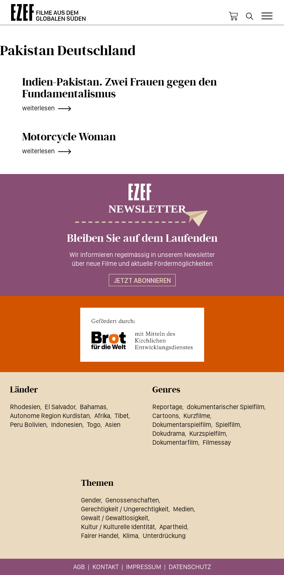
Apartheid (173, 527)
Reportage (167, 407)
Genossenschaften (132, 500)
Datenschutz (190, 567)
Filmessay (217, 442)
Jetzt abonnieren (142, 280)
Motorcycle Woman (69, 137)
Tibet (122, 415)
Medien (183, 509)
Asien (113, 424)
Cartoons (165, 415)
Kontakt (105, 567)
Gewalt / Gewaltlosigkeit (114, 518)
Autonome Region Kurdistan (50, 415)
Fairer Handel (99, 535)
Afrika (102, 415)
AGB (79, 567)
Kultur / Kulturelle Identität (118, 527)
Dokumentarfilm (175, 442)
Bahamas (93, 407)
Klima (130, 535)
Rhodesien (25, 407)
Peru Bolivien (28, 424)
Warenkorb (233, 16)
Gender (91, 500)
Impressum (143, 567)
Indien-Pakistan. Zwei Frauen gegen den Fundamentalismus (119, 88)
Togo (94, 424)
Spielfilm (228, 424)
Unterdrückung (164, 535)
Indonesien (66, 424)
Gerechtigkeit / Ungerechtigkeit (125, 509)
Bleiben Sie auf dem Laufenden (142, 238)
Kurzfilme (196, 415)
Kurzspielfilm (207, 433)
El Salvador (60, 407)
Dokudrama (168, 433)
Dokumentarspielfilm (181, 424)
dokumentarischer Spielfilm (225, 407)
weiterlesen (38, 108)
